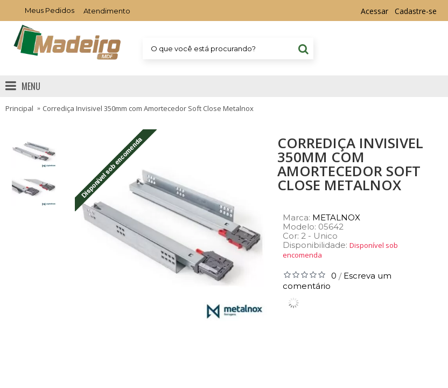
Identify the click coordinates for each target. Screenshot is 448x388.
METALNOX (336, 217)
